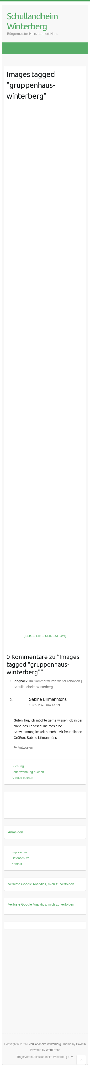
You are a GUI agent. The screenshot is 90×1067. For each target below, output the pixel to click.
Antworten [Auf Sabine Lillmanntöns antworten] (25, 747)
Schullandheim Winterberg (32, 21)
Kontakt (16, 864)
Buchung (17, 766)
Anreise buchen (22, 777)
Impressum (19, 852)
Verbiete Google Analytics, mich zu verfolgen (41, 884)
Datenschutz (20, 858)
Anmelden (15, 832)
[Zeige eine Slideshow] (45, 636)
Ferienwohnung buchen (27, 772)
